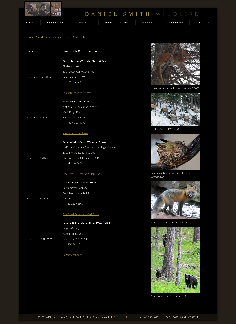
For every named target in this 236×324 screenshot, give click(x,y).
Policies (117, 317)
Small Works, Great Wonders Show (82, 173)
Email (128, 317)
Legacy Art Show (72, 254)
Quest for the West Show (77, 92)
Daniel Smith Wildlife (43, 9)
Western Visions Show (75, 133)
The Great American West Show (81, 214)
